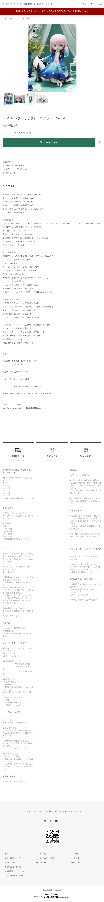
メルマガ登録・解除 (44, 858)
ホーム (5, 18)
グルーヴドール (16, 18)
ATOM (43, 862)
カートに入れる (49, 142)
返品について (8, 162)
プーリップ (29, 18)
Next (83, 58)
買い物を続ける (9, 173)
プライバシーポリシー (12, 876)
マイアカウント (74, 854)
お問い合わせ (73, 862)
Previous (22, 58)
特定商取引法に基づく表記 (13, 165)
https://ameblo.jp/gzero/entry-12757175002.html (22, 408)
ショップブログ (42, 854)
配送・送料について (11, 858)
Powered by (52, 895)
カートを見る (73, 858)
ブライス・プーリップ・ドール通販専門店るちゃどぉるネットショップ (28, 4)
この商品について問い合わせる (15, 169)
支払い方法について (11, 867)
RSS (37, 862)
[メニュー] (100, 4)
